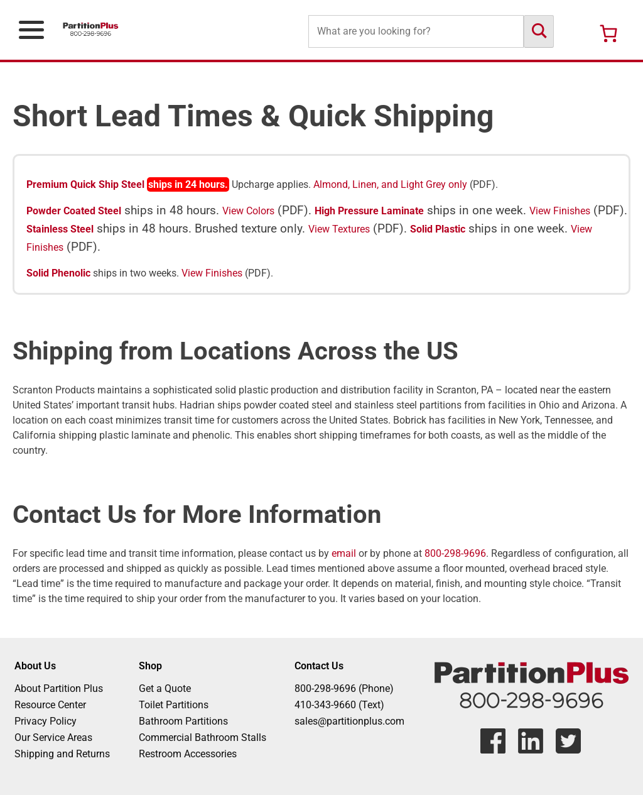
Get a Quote (165, 688)
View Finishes (559, 211)
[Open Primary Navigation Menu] (31, 29)
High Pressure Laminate (369, 211)
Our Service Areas (53, 737)
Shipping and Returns (62, 754)
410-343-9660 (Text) (339, 705)
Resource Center (50, 705)
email (344, 553)
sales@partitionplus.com (349, 721)
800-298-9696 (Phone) (344, 688)
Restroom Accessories (188, 754)
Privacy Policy (45, 721)
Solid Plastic (437, 229)
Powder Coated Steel (73, 211)
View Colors (248, 211)
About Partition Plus (58, 688)
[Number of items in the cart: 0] (608, 33)
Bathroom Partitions (183, 721)
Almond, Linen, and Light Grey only (390, 184)
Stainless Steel (60, 229)
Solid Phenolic (58, 273)
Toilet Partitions (173, 705)
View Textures (339, 229)
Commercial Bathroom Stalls (202, 737)
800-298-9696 (455, 553)
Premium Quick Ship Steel (85, 184)
